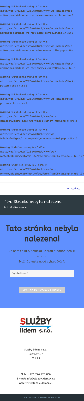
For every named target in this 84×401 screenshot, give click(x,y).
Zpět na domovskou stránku (42, 290)
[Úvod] (5, 207)
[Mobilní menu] (73, 189)
